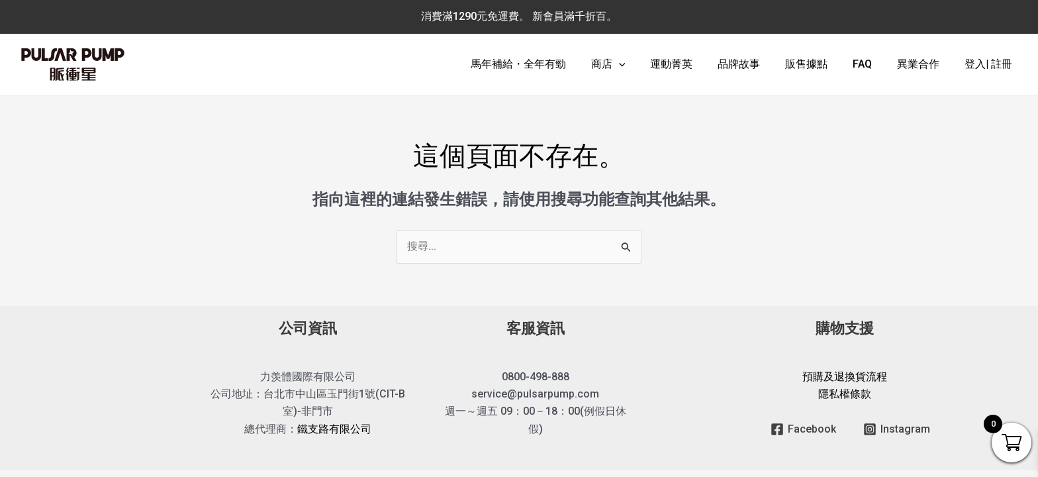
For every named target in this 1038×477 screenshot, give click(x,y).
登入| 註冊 (990, 64)
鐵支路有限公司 (334, 429)
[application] (644, 64)
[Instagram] (897, 429)
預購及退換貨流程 (844, 376)
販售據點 (820, 64)
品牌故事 (756, 64)
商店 (633, 64)
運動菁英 (693, 64)
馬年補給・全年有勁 (547, 64)
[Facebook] (803, 429)
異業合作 (924, 64)
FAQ (872, 64)
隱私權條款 (844, 394)
